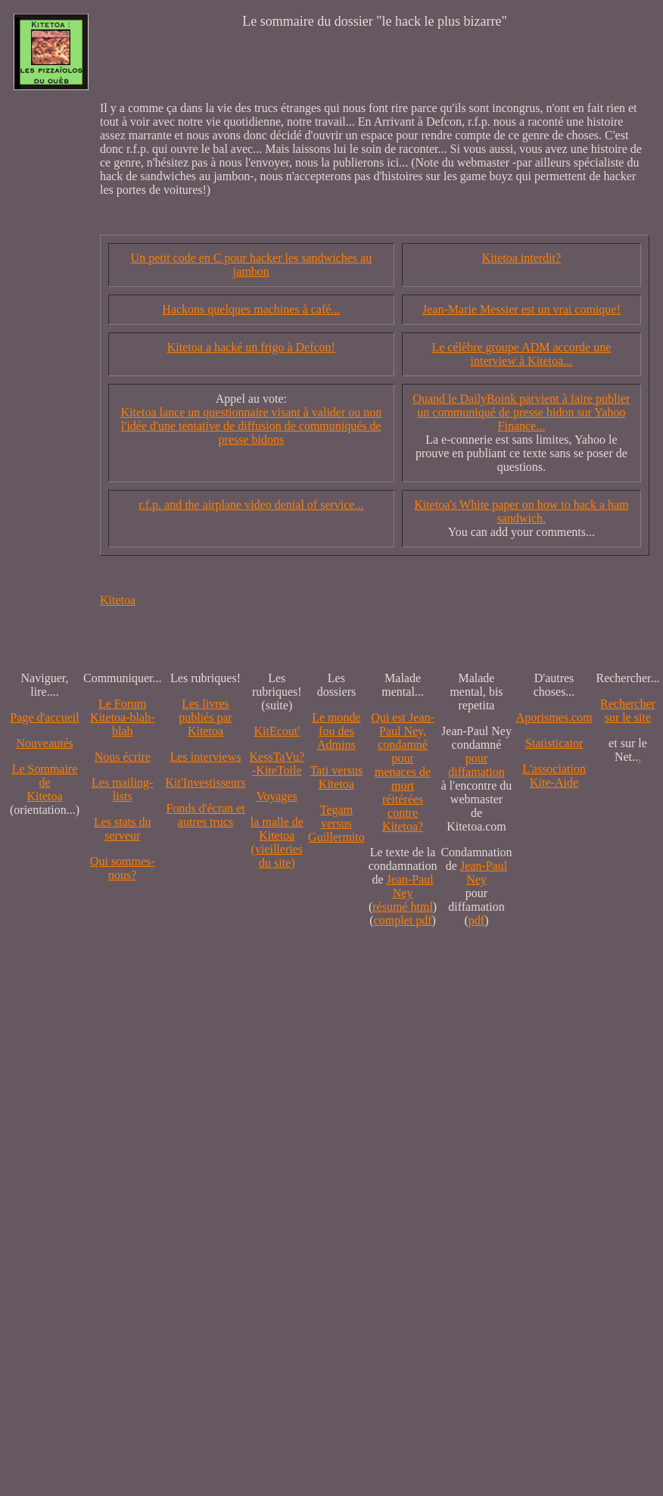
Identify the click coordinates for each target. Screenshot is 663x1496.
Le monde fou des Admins (336, 731)
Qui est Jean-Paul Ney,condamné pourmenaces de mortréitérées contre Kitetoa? (402, 772)
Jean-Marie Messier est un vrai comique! (521, 309)
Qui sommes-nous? (122, 868)
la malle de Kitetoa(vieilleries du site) (277, 842)
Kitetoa (117, 600)
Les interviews (205, 756)
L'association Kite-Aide (554, 775)
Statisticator (554, 743)
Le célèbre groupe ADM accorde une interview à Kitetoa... (521, 354)
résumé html (402, 906)
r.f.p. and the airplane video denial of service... (251, 504)
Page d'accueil (44, 717)
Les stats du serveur (122, 828)
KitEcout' (277, 731)
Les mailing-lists (122, 789)
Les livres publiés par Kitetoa (205, 717)
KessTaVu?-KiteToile (277, 763)
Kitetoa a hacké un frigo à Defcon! (251, 347)
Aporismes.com (554, 717)
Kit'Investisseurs (206, 782)
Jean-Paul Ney (410, 886)
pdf (476, 920)
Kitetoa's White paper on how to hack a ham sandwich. (521, 511)
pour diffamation (476, 765)
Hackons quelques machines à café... (251, 309)
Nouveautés (44, 743)
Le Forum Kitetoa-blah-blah (122, 717)
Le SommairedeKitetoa (45, 782)
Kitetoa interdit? (521, 257)
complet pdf (403, 920)
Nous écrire (123, 756)
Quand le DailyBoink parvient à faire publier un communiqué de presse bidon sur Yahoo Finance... (521, 412)
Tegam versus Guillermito (336, 823)
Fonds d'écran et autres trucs (205, 815)
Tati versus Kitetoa (336, 777)
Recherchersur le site (627, 710)
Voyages (277, 796)
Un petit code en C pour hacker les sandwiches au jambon (251, 264)
